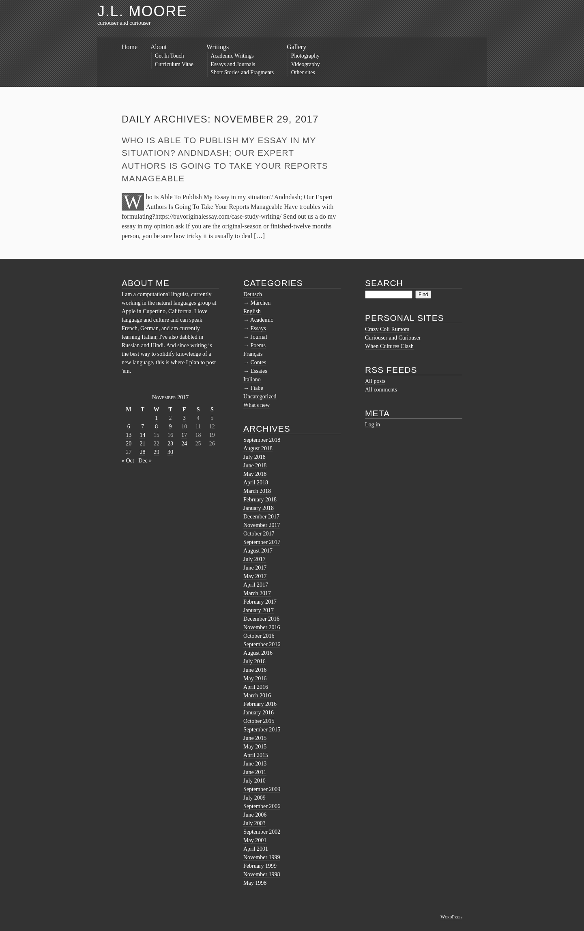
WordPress (451, 917)
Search (384, 283)
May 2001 (254, 840)
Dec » (145, 461)
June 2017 (254, 568)
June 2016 (254, 670)
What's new (256, 405)
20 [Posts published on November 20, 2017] (128, 444)
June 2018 (254, 465)
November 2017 (261, 525)
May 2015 (254, 747)
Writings (217, 46)
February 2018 (260, 500)
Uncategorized (260, 396)
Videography (305, 64)
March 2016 (257, 695)
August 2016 (258, 653)
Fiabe (257, 388)
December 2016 (261, 619)
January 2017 (258, 610)
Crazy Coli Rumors (387, 329)
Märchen (261, 303)
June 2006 (254, 815)
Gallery (296, 46)
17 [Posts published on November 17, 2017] (184, 435)
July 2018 (254, 457)
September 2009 (261, 789)
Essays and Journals (233, 64)
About (158, 46)
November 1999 (261, 857)
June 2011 (254, 772)
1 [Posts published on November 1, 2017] (156, 418)
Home (129, 46)
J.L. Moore (142, 11)
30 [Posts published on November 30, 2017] (170, 452)
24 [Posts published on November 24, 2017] (184, 444)
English (252, 311)
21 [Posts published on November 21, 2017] (142, 444)
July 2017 (254, 559)
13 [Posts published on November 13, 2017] (128, 435)
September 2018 (261, 440)
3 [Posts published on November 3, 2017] (184, 418)
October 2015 (259, 721)
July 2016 (254, 661)
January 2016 (258, 713)
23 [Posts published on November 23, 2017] (170, 444)
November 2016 (261, 627)
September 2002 (261, 832)
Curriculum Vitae (174, 64)
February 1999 (260, 866)
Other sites (303, 72)
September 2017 (261, 542)
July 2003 (254, 823)
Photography (305, 56)
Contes (258, 362)
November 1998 (261, 874)
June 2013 (254, 764)
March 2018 (257, 491)
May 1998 (254, 883)
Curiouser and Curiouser (393, 338)
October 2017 (259, 534)
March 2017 (257, 593)
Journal (259, 337)
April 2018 (255, 482)
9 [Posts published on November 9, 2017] (170, 427)
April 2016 (255, 687)
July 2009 (254, 798)
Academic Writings (232, 56)
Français (252, 354)
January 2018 (258, 508)
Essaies (259, 371)
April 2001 (255, 849)
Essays (258, 328)
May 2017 (254, 576)
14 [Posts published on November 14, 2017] (142, 435)
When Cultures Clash (389, 346)
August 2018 (258, 448)
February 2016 (260, 704)
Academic (261, 320)
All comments (381, 390)
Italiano (252, 379)
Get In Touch (169, 56)
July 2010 (254, 781)
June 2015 (254, 738)
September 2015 (261, 730)
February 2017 (260, 602)
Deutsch (252, 294)
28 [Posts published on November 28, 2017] (142, 452)
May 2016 (254, 678)
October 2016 (259, 636)
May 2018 (254, 474)
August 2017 (258, 551)
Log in (372, 424)
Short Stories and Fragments (242, 72)
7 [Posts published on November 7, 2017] (142, 427)
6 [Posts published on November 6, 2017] (128, 427)
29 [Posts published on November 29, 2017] (156, 452)
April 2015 (255, 755)
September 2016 (261, 644)
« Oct (128, 461)
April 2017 (255, 585)
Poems (258, 345)
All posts (375, 381)
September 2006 (261, 806)
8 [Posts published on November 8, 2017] (156, 427)
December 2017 (261, 517)
